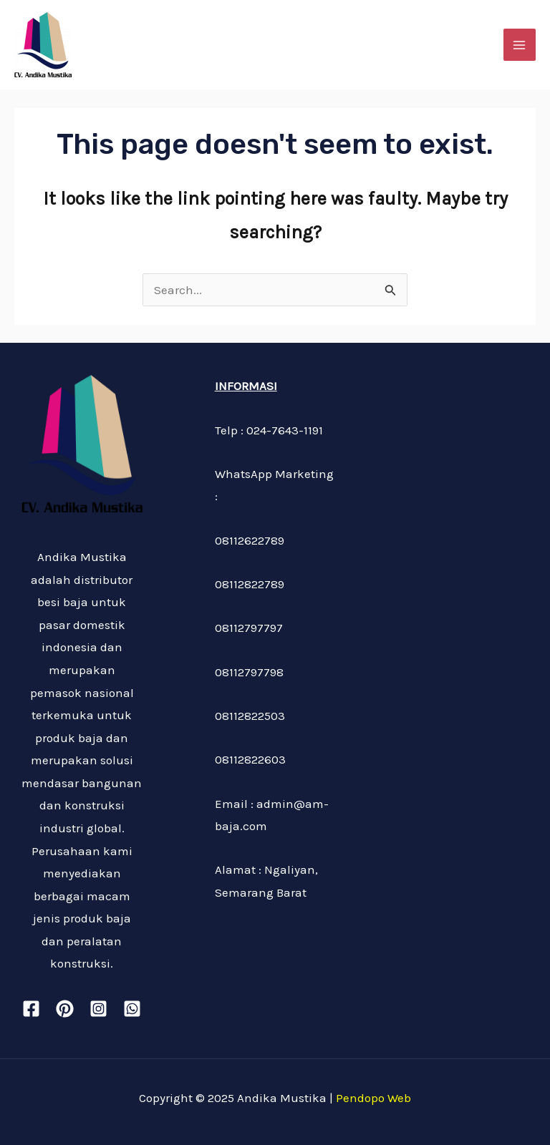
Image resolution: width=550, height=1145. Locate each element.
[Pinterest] (65, 1009)
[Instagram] (98, 1009)
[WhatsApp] (132, 1009)
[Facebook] (31, 1009)
